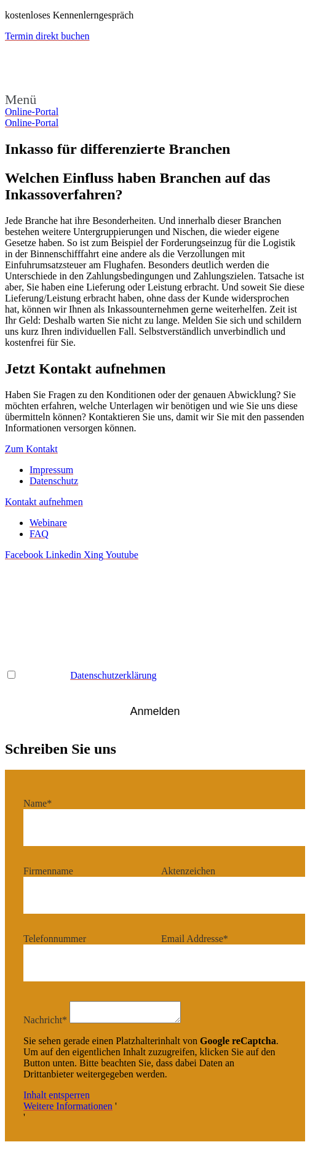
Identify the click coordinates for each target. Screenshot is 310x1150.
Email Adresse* (36, 606)
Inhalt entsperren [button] (56, 1098)
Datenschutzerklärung (113, 675)
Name (173, 606)
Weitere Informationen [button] (68, 1109)
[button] (155, 99)
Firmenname (48, 871)
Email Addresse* (194, 938)
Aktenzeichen (188, 871)
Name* (37, 803)
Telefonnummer (54, 938)
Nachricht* (45, 1023)
